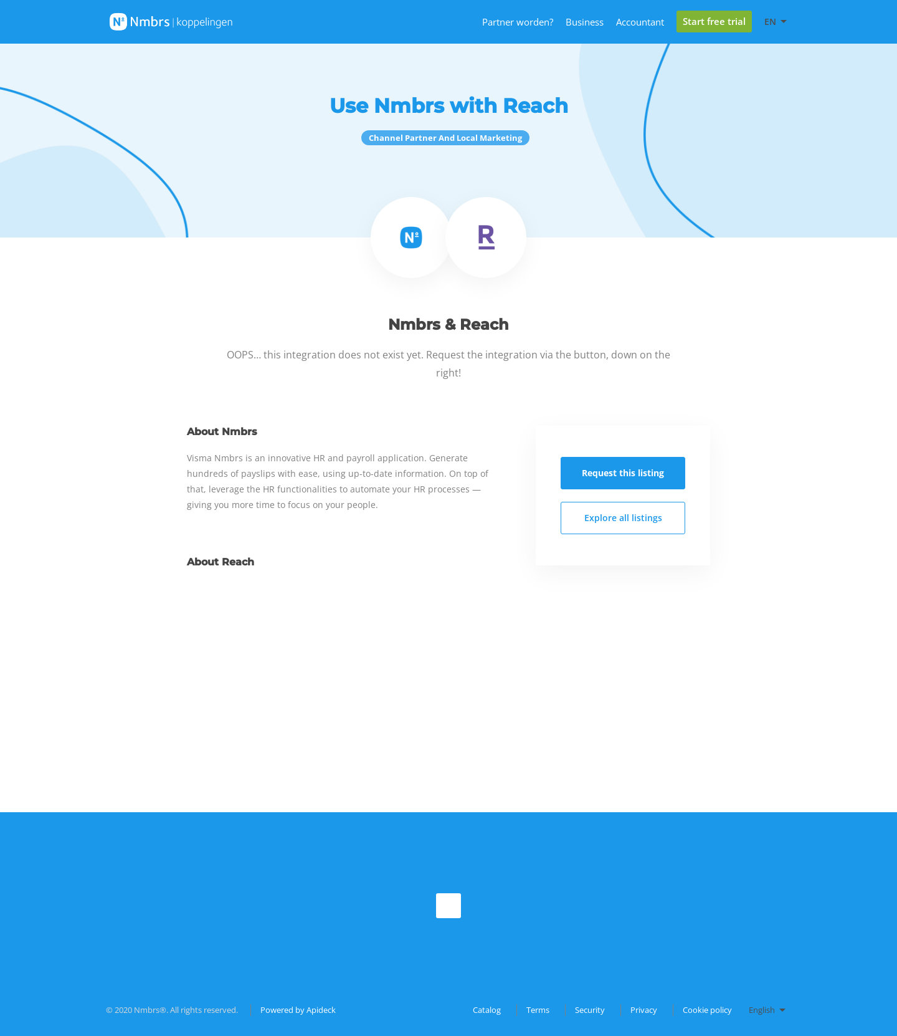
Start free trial (714, 21)
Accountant (640, 22)
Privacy (643, 1009)
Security (590, 1009)
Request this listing (623, 473)
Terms (537, 1009)
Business (585, 22)
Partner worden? (517, 22)
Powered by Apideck (298, 1009)
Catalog (487, 1009)
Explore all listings (623, 518)
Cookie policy (707, 1009)
